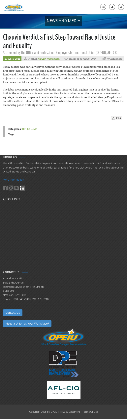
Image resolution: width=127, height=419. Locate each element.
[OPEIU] (14, 7)
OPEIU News (29, 129)
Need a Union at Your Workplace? (27, 323)
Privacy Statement (70, 411)
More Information (13, 179)
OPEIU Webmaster (49, 58)
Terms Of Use (90, 411)
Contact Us (13, 312)
